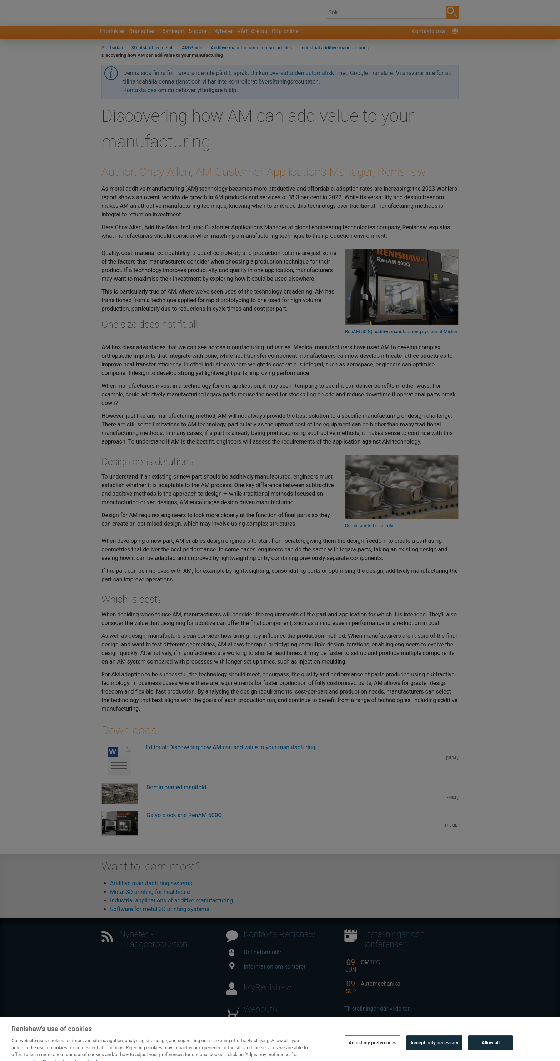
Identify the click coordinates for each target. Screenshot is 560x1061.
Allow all (491, 1048)
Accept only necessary (434, 1048)
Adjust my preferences (372, 1048)
